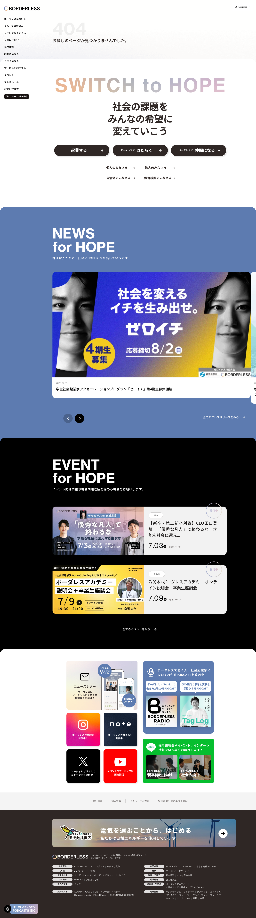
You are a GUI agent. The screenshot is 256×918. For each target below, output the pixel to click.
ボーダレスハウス (83, 875)
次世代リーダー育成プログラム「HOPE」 (186, 887)
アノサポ (90, 871)
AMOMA (78, 892)
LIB (96, 892)
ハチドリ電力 (113, 866)
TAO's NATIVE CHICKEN (122, 895)
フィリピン (184, 895)
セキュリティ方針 (139, 801)
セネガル (170, 898)
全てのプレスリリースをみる (221, 417)
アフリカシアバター (110, 892)
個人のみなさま (117, 167)
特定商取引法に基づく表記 (173, 801)
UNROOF (78, 880)
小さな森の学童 (184, 875)
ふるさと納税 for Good (205, 866)
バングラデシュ (173, 892)
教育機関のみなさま (158, 178)
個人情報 (116, 801)
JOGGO (88, 892)
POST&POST (80, 866)
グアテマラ (202, 892)
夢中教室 (170, 875)
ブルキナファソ (200, 895)
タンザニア (171, 895)
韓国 (195, 898)
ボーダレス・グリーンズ (178, 871)
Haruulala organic (82, 895)
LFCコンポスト (97, 866)
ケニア (180, 898)
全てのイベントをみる (136, 629)
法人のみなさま (155, 167)
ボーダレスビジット (103, 875)
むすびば (120, 875)
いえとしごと (92, 880)
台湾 (202, 898)
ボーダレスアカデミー (176, 884)
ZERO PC (79, 871)
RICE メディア (173, 866)
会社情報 (98, 801)
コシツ (77, 884)
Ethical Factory (100, 895)
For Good (187, 866)
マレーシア (215, 895)
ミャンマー (189, 892)
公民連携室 (171, 880)
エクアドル (215, 892)
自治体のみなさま (118, 178)
